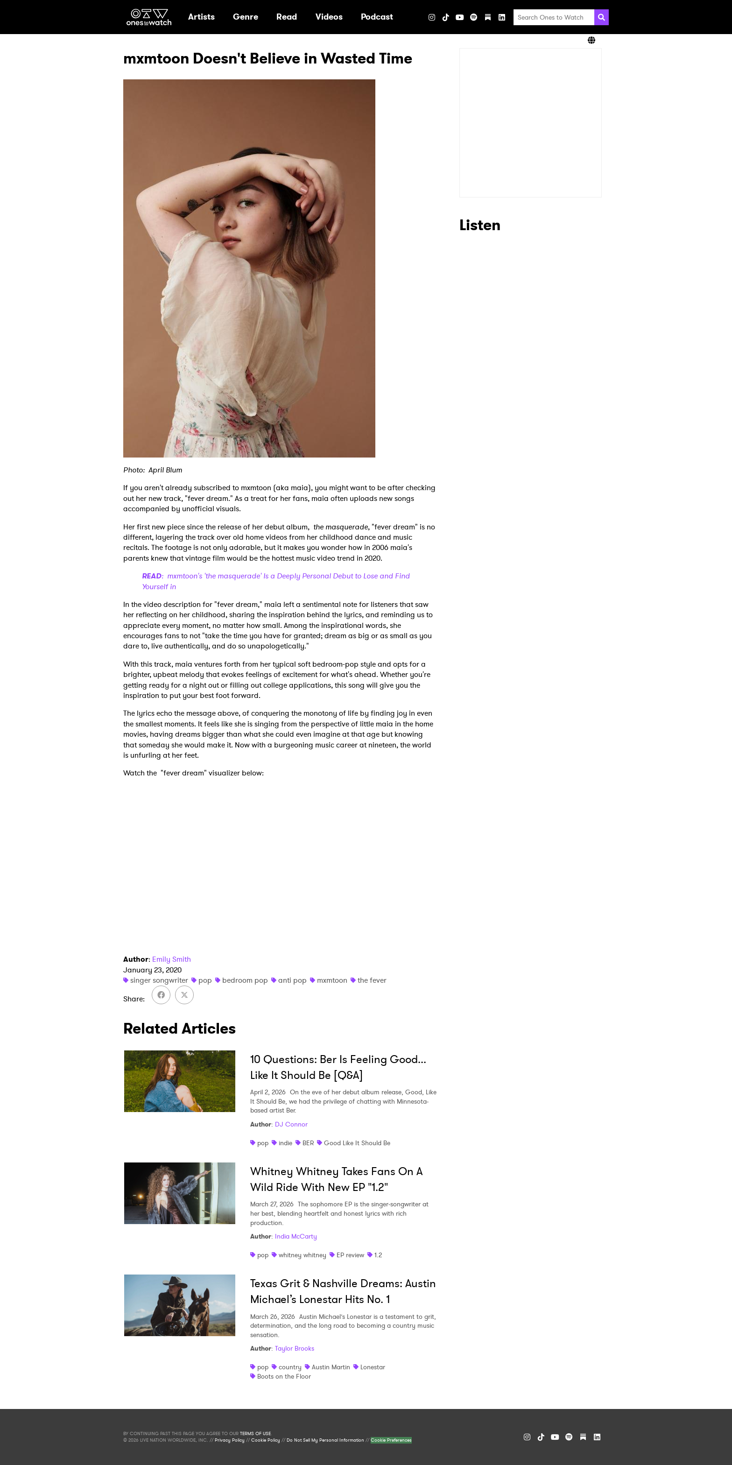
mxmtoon (332, 980)
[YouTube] (460, 17)
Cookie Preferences (391, 1440)
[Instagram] (432, 17)
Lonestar (372, 1367)
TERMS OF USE (255, 1433)
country (290, 1367)
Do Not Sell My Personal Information (325, 1440)
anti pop (292, 980)
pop (205, 980)
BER (308, 1143)
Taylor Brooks (294, 1348)
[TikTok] (446, 17)
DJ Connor (291, 1124)
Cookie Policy (265, 1440)
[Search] (601, 17)
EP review (350, 1255)
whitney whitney (302, 1255)
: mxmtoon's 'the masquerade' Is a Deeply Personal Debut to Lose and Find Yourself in (276, 581)
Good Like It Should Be (357, 1143)
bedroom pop (245, 980)
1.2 (378, 1255)
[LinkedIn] (502, 17)
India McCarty (296, 1236)
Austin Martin (331, 1367)
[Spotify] (474, 17)
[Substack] (488, 17)
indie (285, 1143)
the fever (372, 980)
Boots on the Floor (284, 1376)
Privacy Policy (230, 1440)
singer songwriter (159, 980)
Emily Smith (171, 959)
